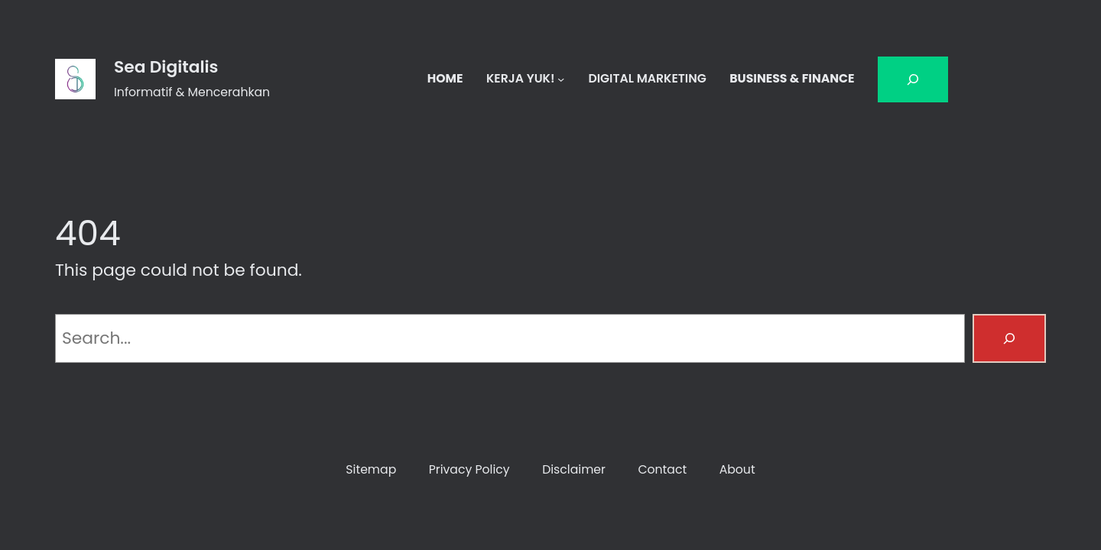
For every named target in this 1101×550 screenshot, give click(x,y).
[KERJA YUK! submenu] (560, 79)
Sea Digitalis (166, 67)
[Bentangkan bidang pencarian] (913, 79)
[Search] (1009, 338)
